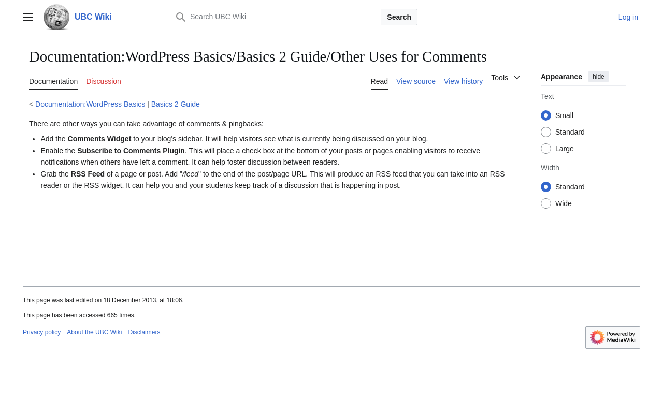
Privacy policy (42, 332)
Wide (563, 203)
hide (598, 76)
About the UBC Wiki (94, 332)
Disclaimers (144, 332)
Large (564, 148)
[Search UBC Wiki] (276, 17)
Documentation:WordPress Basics (90, 104)
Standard (570, 132)
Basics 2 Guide (175, 104)
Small (564, 115)
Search (399, 17)
